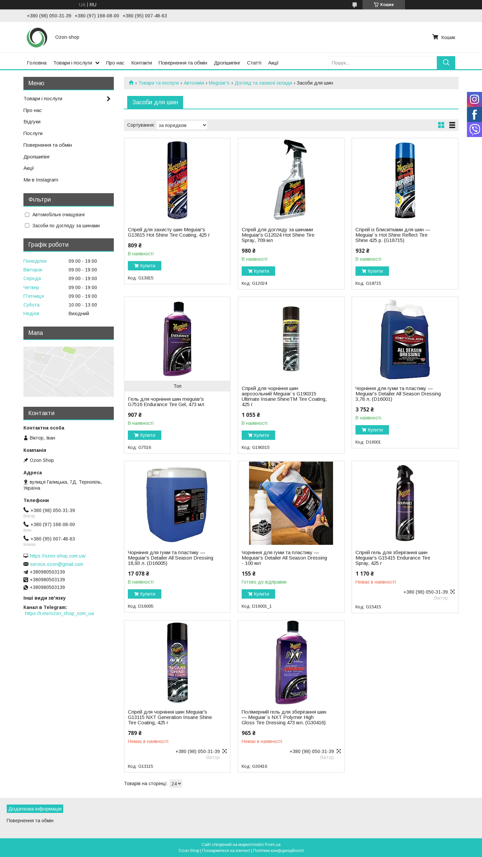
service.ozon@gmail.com (56, 564)
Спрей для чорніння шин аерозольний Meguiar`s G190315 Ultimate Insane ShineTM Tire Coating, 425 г (284, 396)
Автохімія (194, 83)
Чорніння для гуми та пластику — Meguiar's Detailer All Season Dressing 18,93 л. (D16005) (170, 558)
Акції (273, 63)
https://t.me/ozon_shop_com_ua (59, 613)
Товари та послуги (158, 83)
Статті (254, 63)
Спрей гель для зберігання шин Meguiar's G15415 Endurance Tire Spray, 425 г (392, 558)
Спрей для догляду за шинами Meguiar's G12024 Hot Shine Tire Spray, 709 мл (278, 235)
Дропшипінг (227, 63)
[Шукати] (446, 62)
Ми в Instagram (40, 179)
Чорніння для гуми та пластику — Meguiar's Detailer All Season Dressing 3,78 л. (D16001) (398, 394)
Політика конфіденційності (278, 850)
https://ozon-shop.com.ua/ (58, 556)
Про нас (115, 63)
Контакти (141, 63)
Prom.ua (272, 844)
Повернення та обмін (183, 63)
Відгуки (32, 121)
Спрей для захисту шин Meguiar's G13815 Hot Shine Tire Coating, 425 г (169, 232)
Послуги (33, 133)
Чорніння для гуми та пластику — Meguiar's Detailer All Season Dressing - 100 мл (284, 558)
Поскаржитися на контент (226, 850)
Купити (147, 265)
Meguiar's (219, 83)
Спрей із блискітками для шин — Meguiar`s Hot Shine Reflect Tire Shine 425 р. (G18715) (392, 235)
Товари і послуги (72, 63)
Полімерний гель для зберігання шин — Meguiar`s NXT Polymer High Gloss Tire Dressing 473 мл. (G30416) (284, 717)
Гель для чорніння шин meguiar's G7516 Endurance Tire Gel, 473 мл (166, 401)
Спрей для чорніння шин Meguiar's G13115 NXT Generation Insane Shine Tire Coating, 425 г (170, 717)
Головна (37, 63)
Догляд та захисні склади (263, 83)
